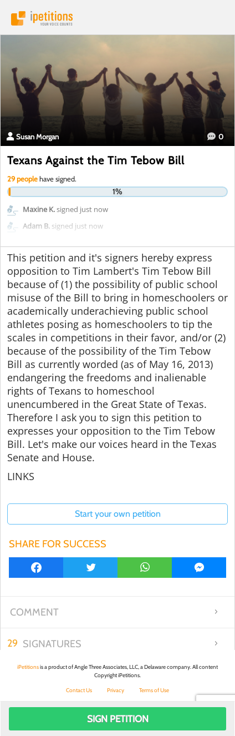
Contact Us (79, 690)
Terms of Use (154, 690)
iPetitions (117, 18)
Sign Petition (118, 718)
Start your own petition (118, 513)
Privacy (115, 690)
